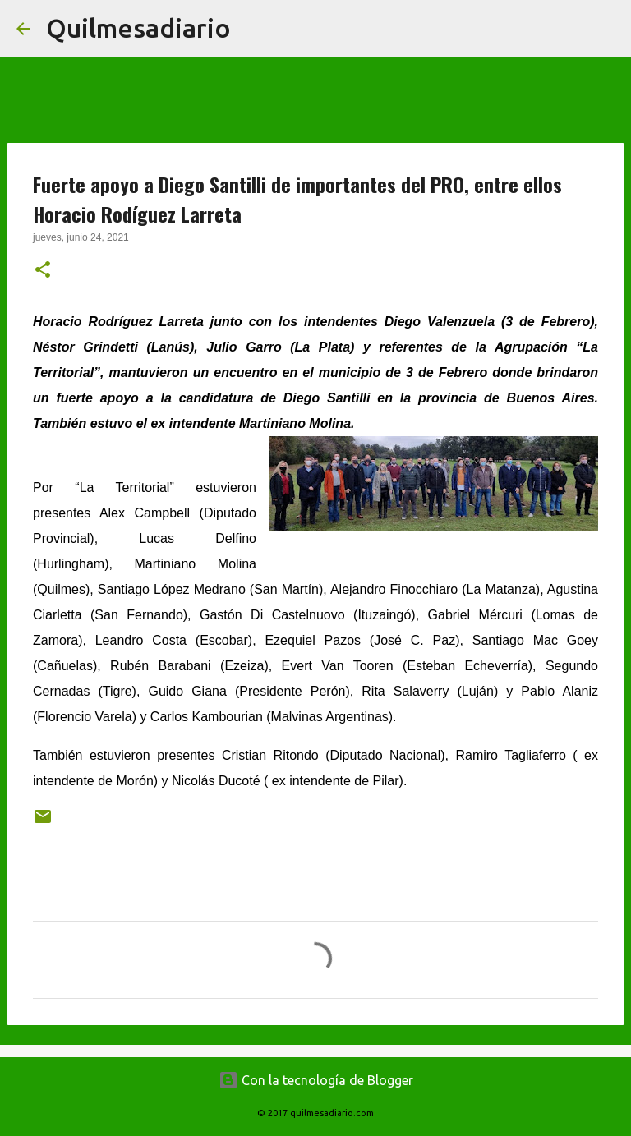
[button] (43, 271)
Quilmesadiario (138, 28)
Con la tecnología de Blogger (316, 1080)
